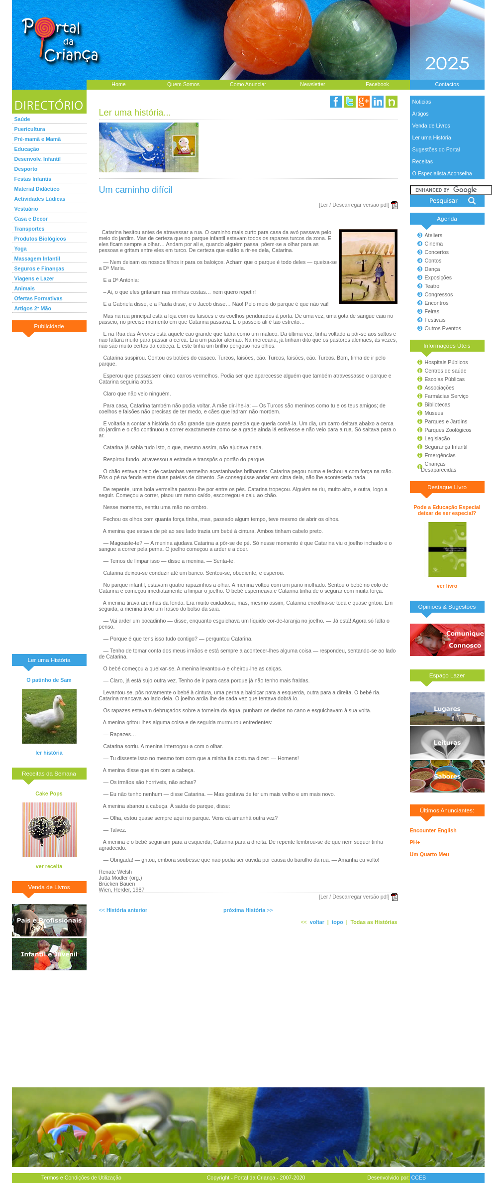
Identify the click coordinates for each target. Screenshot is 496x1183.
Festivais (435, 320)
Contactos (447, 84)
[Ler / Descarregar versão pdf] (354, 205)
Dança (432, 269)
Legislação (437, 438)
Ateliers (434, 235)
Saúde (22, 119)
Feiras (432, 311)
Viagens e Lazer (34, 278)
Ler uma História (431, 137)
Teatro (432, 286)
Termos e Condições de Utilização (81, 1178)
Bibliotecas (438, 404)
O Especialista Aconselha (442, 173)
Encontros (437, 303)
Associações (440, 388)
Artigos (420, 114)
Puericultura (29, 129)
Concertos (437, 252)
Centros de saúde (446, 371)
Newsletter (312, 84)
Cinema (434, 244)
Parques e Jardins (446, 421)
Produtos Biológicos (40, 239)
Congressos (439, 294)
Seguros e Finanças (39, 268)
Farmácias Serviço (447, 396)
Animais (24, 288)
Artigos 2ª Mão (32, 308)
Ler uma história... (135, 113)
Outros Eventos (443, 328)
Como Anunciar (248, 84)
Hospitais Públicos (446, 362)
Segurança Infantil (446, 447)
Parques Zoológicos (448, 430)
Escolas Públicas (445, 379)
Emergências (440, 455)
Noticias (421, 102)
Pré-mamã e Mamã (37, 139)
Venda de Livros (431, 126)
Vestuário (26, 209)
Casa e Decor (31, 219)
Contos (433, 260)
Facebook (377, 84)
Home (118, 84)
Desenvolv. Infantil (37, 159)
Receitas (422, 161)
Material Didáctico (37, 189)
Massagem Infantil (37, 259)
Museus (434, 413)
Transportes (29, 229)
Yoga (20, 249)
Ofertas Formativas (38, 298)
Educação (26, 149)
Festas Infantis (33, 179)
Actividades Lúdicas (40, 199)
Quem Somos (183, 84)
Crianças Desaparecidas (434, 467)
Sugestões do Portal (436, 149)
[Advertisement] (49, 492)
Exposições (438, 277)
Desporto (26, 169)
